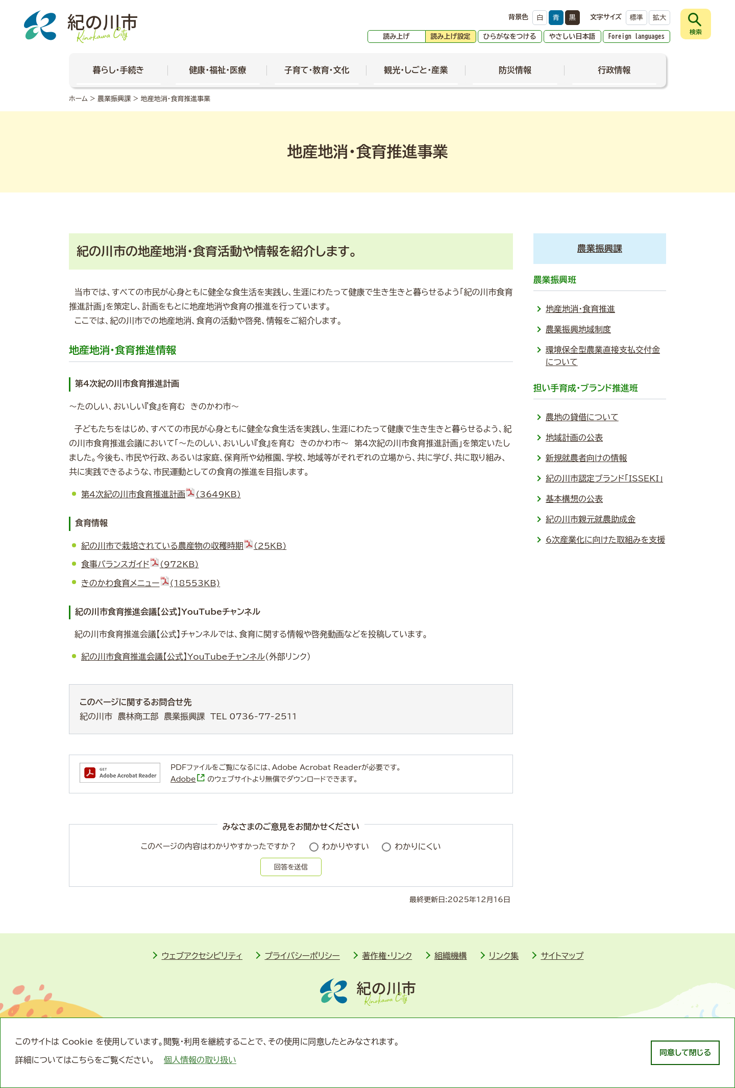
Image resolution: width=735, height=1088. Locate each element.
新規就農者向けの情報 (586, 458)
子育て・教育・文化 (317, 70)
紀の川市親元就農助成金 (590, 519)
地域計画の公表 (574, 437)
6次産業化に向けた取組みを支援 (605, 540)
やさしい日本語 (572, 36)
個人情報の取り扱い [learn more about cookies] (200, 1060)
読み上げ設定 (451, 36)
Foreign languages (636, 36)
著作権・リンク (387, 956)
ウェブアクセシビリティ (201, 956)
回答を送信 (291, 867)
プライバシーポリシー (302, 956)
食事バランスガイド (140, 564)
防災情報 (515, 70)
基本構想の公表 (574, 499)
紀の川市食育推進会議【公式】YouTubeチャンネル (173, 656)
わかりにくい (418, 846)
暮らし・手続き (118, 70)
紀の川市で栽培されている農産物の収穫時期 (183, 546)
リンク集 (504, 956)
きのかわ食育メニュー (150, 583)
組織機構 (450, 956)
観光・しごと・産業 (416, 70)
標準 (636, 17)
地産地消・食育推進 (580, 309)
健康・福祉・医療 (217, 70)
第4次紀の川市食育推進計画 (161, 494)
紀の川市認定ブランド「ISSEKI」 (604, 478)
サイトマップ (562, 956)
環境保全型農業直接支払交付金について (603, 356)
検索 (696, 32)
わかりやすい (346, 846)
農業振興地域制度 (578, 329)
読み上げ (396, 36)
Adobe (187, 779)
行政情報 (614, 70)
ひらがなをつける (509, 36)
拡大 (659, 17)
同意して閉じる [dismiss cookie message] (685, 1052)
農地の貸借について (582, 417)
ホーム (78, 98)
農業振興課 (114, 98)
